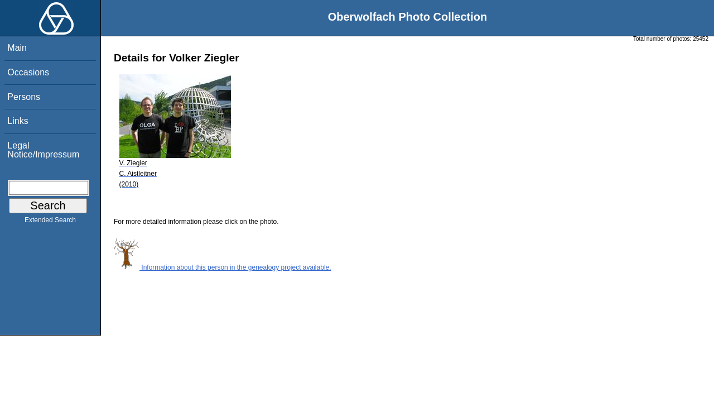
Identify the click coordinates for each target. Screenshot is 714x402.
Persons (23, 97)
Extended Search (50, 222)
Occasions (28, 72)
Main (17, 47)
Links (17, 121)
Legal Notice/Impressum (43, 150)
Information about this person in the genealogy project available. (222, 267)
